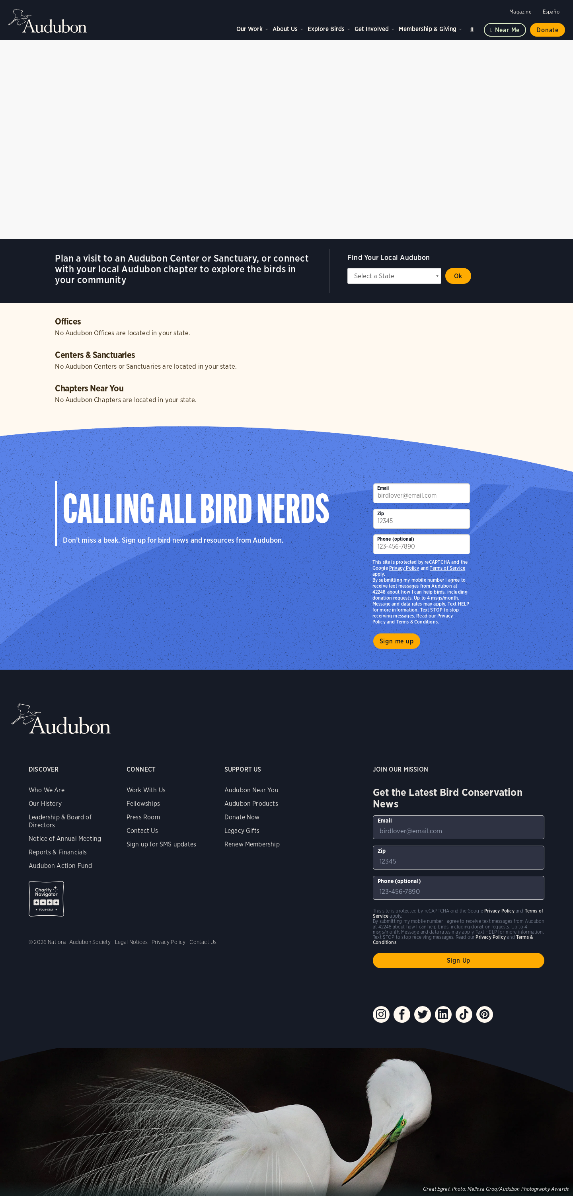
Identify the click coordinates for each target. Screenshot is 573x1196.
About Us (285, 29)
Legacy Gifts (241, 830)
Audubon (48, 21)
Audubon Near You (251, 790)
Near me (507, 30)
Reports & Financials (58, 852)
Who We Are (46, 790)
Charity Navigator (46, 899)
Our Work (249, 29)
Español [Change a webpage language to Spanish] (552, 12)
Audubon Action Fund (60, 866)
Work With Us (146, 790)
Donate (547, 30)
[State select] (394, 276)
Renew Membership (252, 844)
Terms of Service (447, 568)
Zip (380, 513)
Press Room (143, 817)
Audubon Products (251, 803)
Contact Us (142, 830)
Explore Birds (326, 29)
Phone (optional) (396, 539)
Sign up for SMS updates (161, 844)
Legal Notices (131, 942)
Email (383, 488)
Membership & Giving (427, 29)
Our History (45, 803)
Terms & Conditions (417, 622)
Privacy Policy (404, 568)
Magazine (520, 12)
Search (473, 28)
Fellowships (143, 803)
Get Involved (372, 29)
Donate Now (242, 817)
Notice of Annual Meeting (65, 838)
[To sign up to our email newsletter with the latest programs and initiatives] (421, 493)
